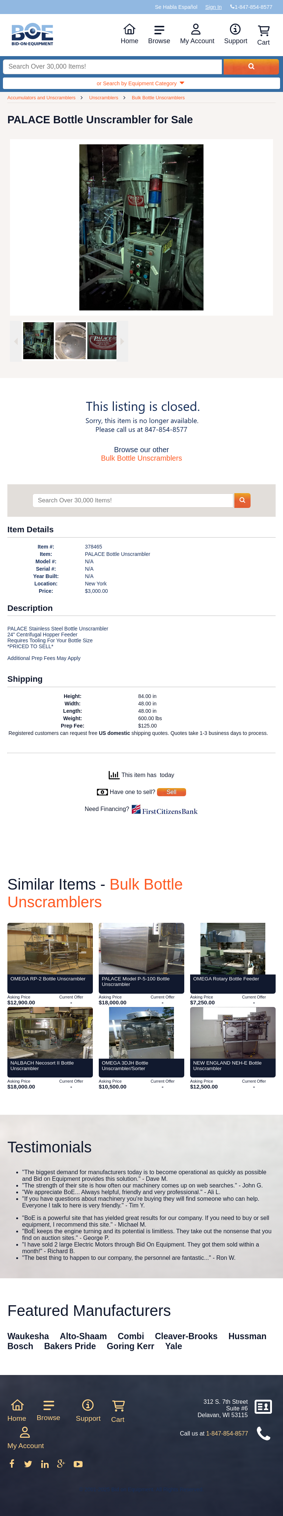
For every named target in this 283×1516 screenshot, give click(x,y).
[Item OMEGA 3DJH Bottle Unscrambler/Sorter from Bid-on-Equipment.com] (141, 1033)
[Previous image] (16, 341)
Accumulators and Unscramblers (41, 97)
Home (129, 34)
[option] (37, 341)
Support (235, 34)
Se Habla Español (176, 7)
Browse (159, 34)
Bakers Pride (70, 1346)
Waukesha (28, 1336)
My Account (197, 34)
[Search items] (132, 501)
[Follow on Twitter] (29, 1466)
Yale (173, 1346)
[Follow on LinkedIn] (46, 1466)
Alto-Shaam (83, 1336)
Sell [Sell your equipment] (172, 792)
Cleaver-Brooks (186, 1336)
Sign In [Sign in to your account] (213, 7)
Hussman (247, 1336)
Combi (131, 1336)
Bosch (20, 1346)
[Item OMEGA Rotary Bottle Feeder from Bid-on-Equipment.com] (233, 948)
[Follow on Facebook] (12, 1466)
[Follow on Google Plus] (62, 1466)
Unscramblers (103, 97)
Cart (117, 1411)
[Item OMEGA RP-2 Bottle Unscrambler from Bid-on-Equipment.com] (50, 948)
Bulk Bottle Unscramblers (158, 97)
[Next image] (122, 341)
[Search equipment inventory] (112, 67)
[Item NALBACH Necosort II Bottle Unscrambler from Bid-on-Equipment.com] (50, 1033)
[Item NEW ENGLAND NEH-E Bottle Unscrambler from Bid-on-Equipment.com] (233, 1033)
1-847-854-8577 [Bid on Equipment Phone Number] (253, 7)
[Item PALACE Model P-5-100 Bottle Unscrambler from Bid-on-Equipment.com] (141, 948)
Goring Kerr (130, 1346)
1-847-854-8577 (227, 1433)
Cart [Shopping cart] (263, 36)
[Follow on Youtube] (78, 1466)
